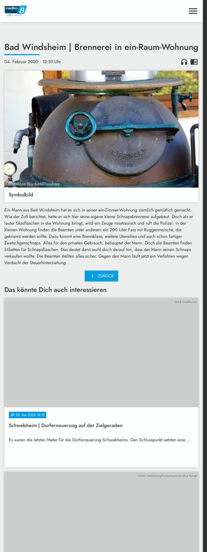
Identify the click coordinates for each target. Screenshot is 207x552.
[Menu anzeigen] (192, 10)
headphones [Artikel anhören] (184, 62)
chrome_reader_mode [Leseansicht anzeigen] (194, 62)
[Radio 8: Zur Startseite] (52, 10)
